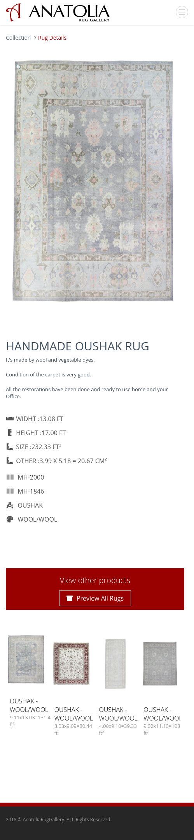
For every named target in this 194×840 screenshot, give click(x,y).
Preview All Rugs (95, 598)
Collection (18, 37)
